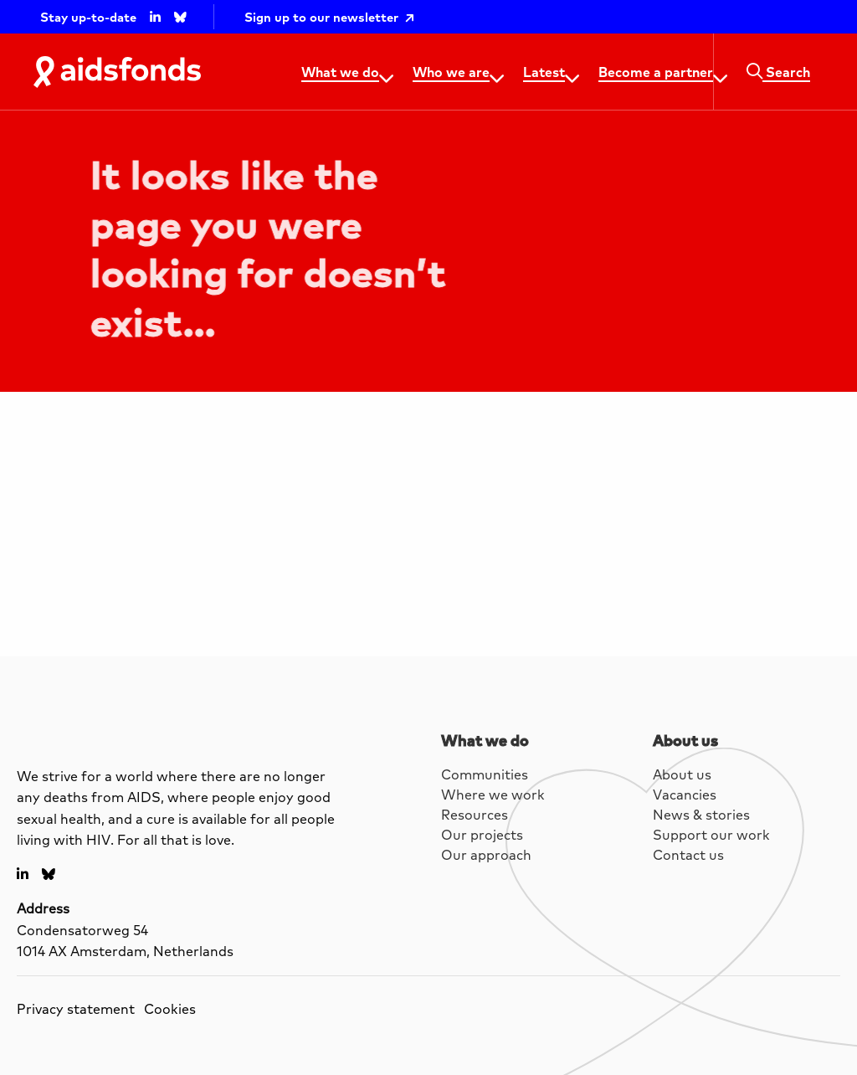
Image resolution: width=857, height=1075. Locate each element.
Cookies (170, 1008)
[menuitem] (343, 72)
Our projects (482, 834)
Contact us (688, 854)
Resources (474, 814)
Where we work (493, 794)
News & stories (701, 814)
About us (682, 774)
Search (778, 72)
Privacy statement (76, 1008)
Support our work (711, 834)
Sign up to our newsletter (321, 17)
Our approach (486, 854)
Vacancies (684, 794)
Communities (484, 774)
